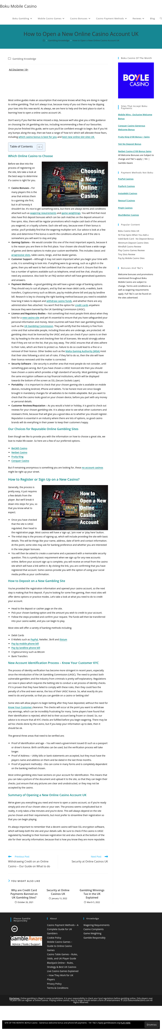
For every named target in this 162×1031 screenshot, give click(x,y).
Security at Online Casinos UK (58, 892)
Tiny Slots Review (126, 254)
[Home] (44, 40)
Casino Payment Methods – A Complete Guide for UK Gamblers (63, 929)
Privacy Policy (54, 983)
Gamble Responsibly (94, 937)
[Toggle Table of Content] (38, 147)
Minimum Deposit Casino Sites (133, 242)
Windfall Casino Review (129, 246)
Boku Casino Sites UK (128, 230)
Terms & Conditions (57, 987)
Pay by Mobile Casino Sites (131, 258)
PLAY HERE (125, 1022)
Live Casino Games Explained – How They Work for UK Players (62, 975)
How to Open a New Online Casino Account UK (96, 40)
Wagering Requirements (96, 925)
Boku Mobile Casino (18, 6)
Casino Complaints (93, 929)
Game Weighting (92, 933)
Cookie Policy (54, 937)
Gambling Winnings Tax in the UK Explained (92, 894)
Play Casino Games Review (131, 250)
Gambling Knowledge (24, 58)
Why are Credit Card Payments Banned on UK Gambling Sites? (24, 894)
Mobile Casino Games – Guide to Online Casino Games (59, 946)
